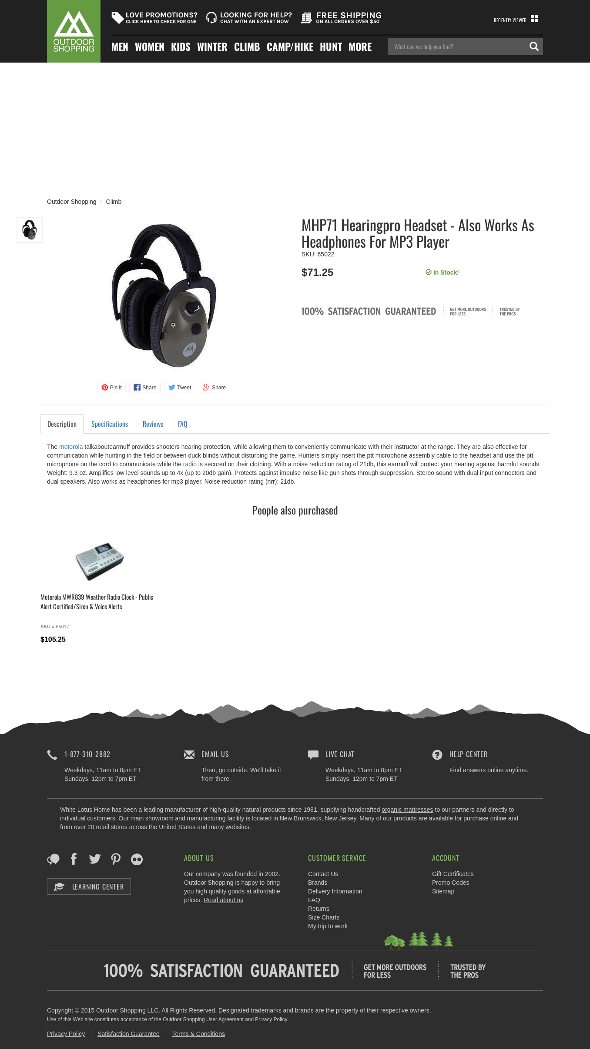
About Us (199, 858)
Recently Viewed (510, 20)
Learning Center (89, 886)
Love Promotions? (154, 18)
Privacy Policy (66, 1033)
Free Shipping (344, 18)
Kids (181, 47)
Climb (247, 47)
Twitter (95, 859)
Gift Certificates (453, 873)
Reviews (153, 423)
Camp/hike (290, 47)
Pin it (116, 388)
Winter (212, 47)
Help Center (468, 754)
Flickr (137, 859)
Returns (318, 908)
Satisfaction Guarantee (128, 1033)
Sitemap (443, 891)
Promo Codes (450, 882)
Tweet (184, 388)
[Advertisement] (295, 128)
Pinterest (116, 859)
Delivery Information (335, 891)
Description (62, 423)
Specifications (109, 423)
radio (190, 464)
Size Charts (323, 917)
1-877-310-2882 (87, 754)
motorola (71, 446)
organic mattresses (407, 809)
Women (149, 47)
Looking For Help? (249, 18)
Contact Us (323, 873)
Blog (53, 859)
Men (119, 47)
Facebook (74, 859)
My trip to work (328, 926)
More (360, 47)
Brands (317, 882)
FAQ (183, 423)
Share (149, 388)
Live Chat (340, 754)
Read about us (223, 899)
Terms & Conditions (198, 1033)
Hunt (331, 47)
